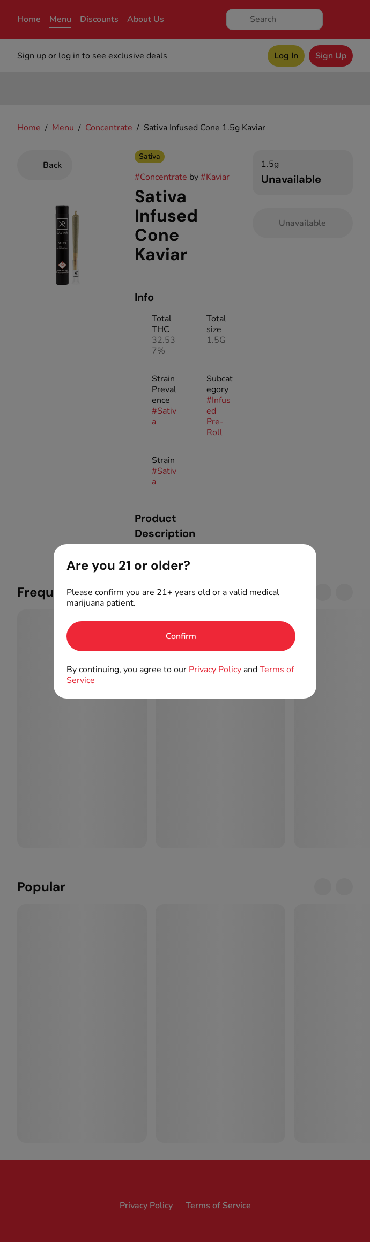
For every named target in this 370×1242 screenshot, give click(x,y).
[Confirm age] (180, 636)
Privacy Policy (215, 669)
